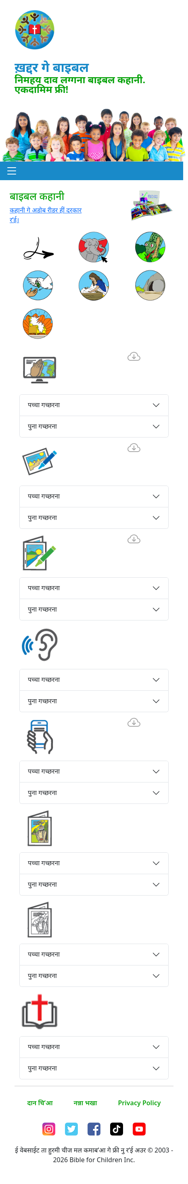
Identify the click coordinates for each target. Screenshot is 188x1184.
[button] (11, 171)
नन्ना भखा (85, 1102)
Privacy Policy (139, 1102)
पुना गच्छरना (42, 426)
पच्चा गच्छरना (44, 404)
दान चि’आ (40, 1102)
